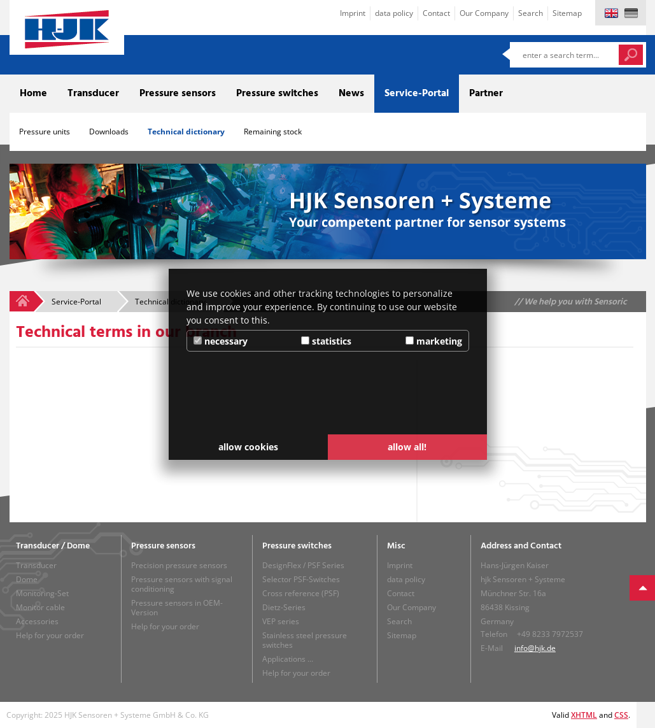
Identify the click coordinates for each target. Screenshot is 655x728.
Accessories (37, 621)
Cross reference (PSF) (300, 593)
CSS (621, 715)
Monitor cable (40, 607)
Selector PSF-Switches (301, 579)
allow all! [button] (407, 447)
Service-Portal (416, 93)
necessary (221, 341)
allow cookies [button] (248, 447)
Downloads (109, 131)
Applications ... (287, 658)
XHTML (584, 715)
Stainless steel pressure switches (304, 640)
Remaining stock (273, 131)
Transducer (93, 93)
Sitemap (567, 13)
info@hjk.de (535, 648)
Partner (486, 93)
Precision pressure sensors (179, 565)
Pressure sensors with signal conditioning (181, 584)
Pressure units (44, 131)
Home (33, 93)
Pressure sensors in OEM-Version (177, 607)
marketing (433, 341)
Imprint (352, 13)
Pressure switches (277, 93)
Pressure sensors (177, 93)
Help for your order (50, 635)
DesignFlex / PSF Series (303, 565)
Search (530, 13)
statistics (326, 341)
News (351, 93)
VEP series (280, 621)
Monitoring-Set (42, 593)
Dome (27, 579)
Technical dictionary (186, 131)
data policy (394, 13)
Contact (436, 13)
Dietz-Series (284, 607)
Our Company (484, 13)
